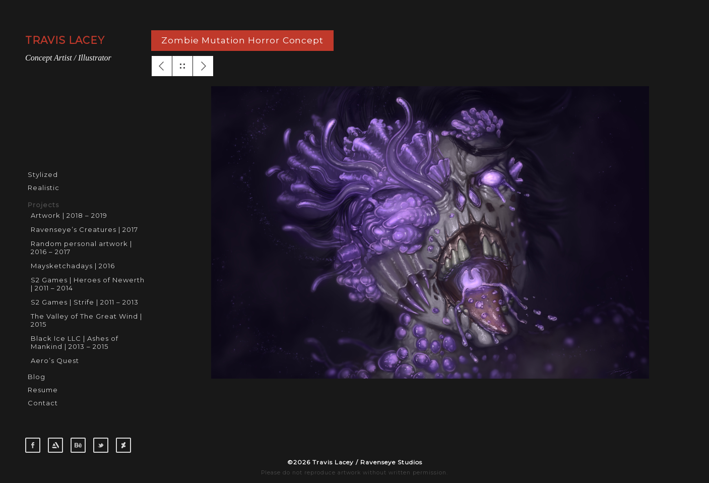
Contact (43, 403)
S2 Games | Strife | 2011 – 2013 (85, 302)
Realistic (43, 188)
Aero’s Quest (55, 360)
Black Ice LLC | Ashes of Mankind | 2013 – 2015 (74, 342)
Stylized (43, 174)
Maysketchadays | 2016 (73, 266)
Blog (36, 377)
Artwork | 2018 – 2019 (69, 215)
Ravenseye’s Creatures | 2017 (84, 229)
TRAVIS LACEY (65, 40)
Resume (43, 390)
